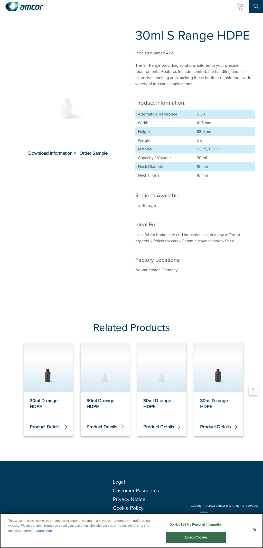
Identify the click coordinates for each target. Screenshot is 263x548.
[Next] (253, 390)
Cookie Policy (128, 508)
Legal (119, 482)
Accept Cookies (196, 537)
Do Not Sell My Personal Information (196, 524)
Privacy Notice (129, 499)
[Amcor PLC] (24, 6)
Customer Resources (136, 490)
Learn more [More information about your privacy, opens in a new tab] (43, 530)
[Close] (254, 529)
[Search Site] (256, 6)
